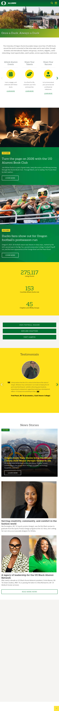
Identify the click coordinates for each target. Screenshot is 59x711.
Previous (2, 79)
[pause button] (56, 27)
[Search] (52, 3)
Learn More (10, 178)
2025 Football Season (29, 325)
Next (57, 79)
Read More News (29, 592)
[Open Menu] (56, 3)
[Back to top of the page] (56, 708)
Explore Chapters (29, 331)
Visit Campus (29, 337)
